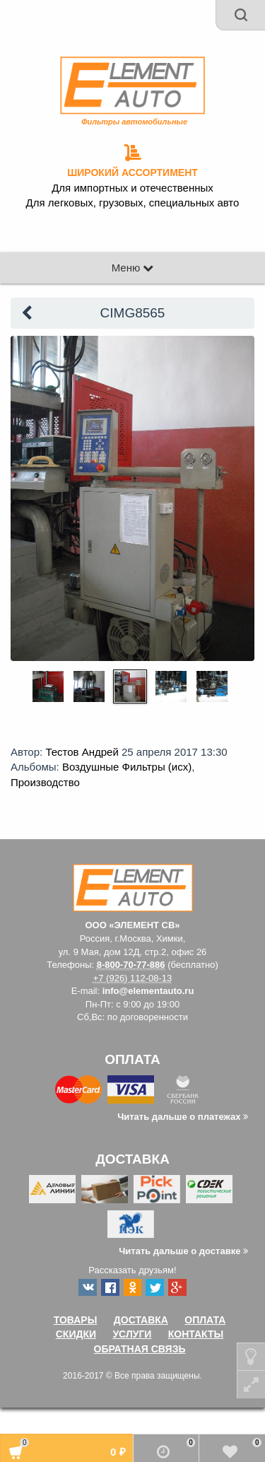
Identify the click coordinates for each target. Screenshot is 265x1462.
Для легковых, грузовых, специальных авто (133, 203)
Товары (76, 1320)
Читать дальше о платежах (182, 1116)
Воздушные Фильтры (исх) (127, 767)
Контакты (195, 1334)
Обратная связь (140, 1349)
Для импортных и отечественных (132, 188)
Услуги (131, 1334)
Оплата (204, 1320)
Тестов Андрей (81, 752)
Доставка (141, 1320)
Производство (45, 782)
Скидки (76, 1334)
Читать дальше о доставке (183, 1251)
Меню (133, 268)
